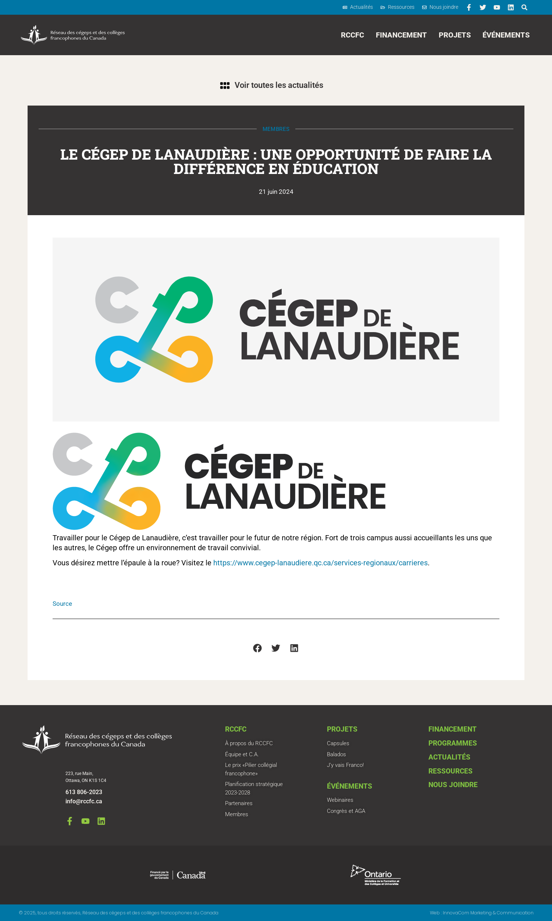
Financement (401, 35)
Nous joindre (453, 784)
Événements (506, 35)
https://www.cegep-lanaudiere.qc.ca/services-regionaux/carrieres (320, 562)
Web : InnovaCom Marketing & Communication (482, 913)
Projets (455, 35)
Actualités (449, 757)
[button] (258, 648)
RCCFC (352, 35)
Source (62, 603)
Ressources (450, 771)
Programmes (452, 743)
